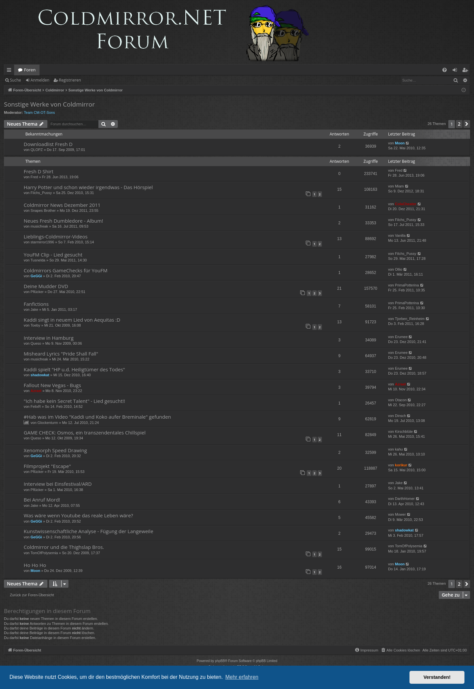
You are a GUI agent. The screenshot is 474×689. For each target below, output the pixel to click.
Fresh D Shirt (38, 171)
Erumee (401, 337)
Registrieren (70, 80)
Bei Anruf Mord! (42, 499)
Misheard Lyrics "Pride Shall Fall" (61, 353)
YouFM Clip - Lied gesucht (53, 254)
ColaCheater (405, 204)
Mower (400, 514)
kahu (399, 449)
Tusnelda (38, 260)
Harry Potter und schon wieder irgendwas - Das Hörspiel (88, 187)
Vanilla (400, 235)
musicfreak (39, 226)
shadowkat (40, 375)
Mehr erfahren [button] (241, 677)
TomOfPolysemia (44, 553)
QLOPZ (37, 150)
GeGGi (36, 276)
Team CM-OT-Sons (39, 112)
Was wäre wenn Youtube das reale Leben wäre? (78, 515)
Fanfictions (36, 304)
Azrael (36, 391)
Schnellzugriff (10, 71)
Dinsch (400, 416)
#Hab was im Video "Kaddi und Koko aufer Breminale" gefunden (97, 416)
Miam (399, 186)
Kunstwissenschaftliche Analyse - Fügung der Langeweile (88, 531)
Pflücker (37, 292)
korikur (401, 465)
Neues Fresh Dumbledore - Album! (63, 220)
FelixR (36, 406)
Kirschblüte (404, 431)
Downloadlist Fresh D (48, 144)
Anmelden (40, 80)
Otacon (401, 400)
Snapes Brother (43, 210)
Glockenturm (48, 423)
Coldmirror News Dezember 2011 (62, 205)
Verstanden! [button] (437, 677)
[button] (466, 124)
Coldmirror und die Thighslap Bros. (64, 547)
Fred (34, 177)
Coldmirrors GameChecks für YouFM (65, 270)
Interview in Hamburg (48, 337)
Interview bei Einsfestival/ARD (58, 483)
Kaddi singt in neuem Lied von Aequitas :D (72, 319)
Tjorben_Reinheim (410, 319)
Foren (30, 70)
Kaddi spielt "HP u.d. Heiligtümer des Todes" (74, 369)
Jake (34, 309)
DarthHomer (405, 499)
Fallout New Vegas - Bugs (52, 385)
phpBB (220, 661)
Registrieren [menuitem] (466, 71)
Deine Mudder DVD (46, 286)
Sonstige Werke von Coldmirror (49, 104)
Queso (36, 343)
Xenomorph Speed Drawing (55, 450)
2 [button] (459, 124)
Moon (400, 143)
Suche (15, 80)
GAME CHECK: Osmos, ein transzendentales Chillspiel (84, 432)
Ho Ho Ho (35, 565)
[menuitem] (444, 69)
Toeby (35, 325)
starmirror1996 (42, 242)
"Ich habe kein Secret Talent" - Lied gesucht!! (74, 401)
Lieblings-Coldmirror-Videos (56, 236)
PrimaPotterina (407, 285)
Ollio (398, 269)
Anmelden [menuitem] (456, 71)
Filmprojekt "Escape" (47, 466)
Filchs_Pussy (41, 193)
